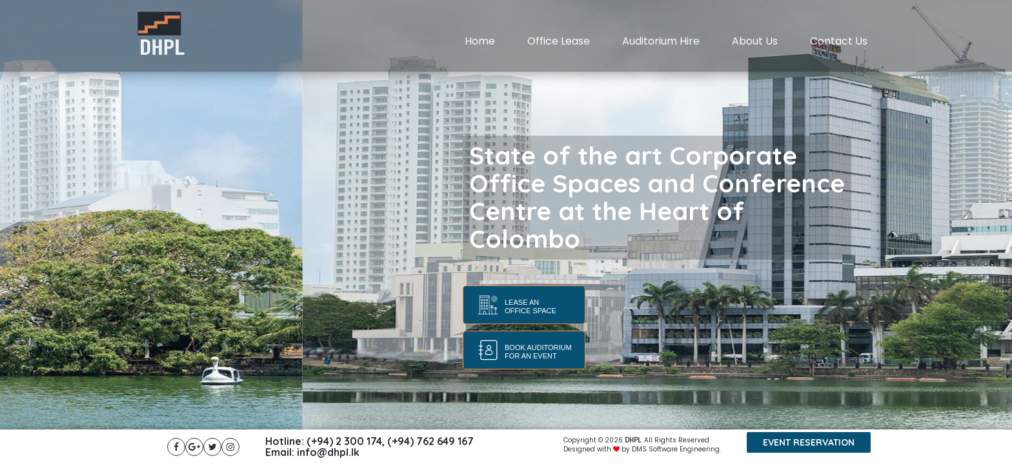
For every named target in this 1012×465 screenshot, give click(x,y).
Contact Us (838, 41)
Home (480, 41)
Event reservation (809, 442)
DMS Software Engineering (676, 449)
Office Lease (558, 41)
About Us (755, 41)
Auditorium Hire (661, 41)
